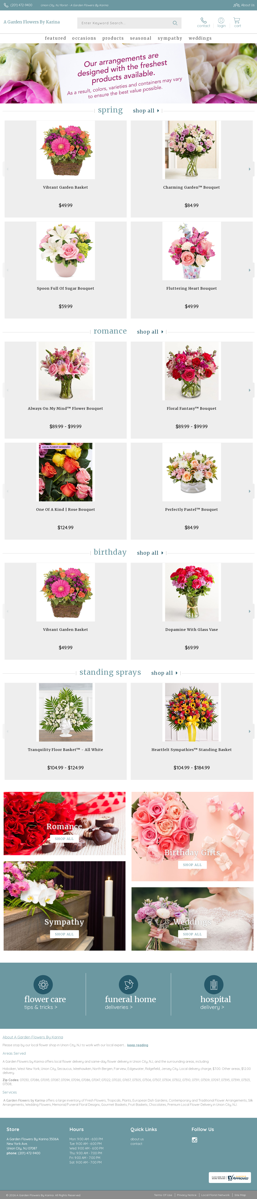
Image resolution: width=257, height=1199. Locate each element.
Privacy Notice (186, 1195)
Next (250, 169)
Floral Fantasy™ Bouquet (192, 408)
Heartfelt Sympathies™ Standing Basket (192, 749)
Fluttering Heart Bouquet (191, 288)
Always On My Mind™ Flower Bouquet (65, 408)
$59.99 (65, 306)
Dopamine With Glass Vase (191, 629)
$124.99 (65, 527)
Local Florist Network (215, 1195)
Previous (7, 169)
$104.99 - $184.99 (192, 768)
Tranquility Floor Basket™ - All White (65, 749)
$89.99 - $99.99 (66, 426)
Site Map (240, 1195)
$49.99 (65, 205)
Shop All (144, 111)
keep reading (137, 1045)
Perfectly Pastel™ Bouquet (191, 509)
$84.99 (192, 205)
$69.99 (192, 648)
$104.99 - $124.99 (65, 768)
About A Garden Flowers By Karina (33, 1037)
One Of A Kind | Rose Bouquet (65, 509)
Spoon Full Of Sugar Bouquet (65, 288)
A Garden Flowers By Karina (32, 21)
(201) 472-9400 (21, 5)
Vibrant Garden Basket (65, 187)
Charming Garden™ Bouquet (191, 187)
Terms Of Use (163, 1195)
